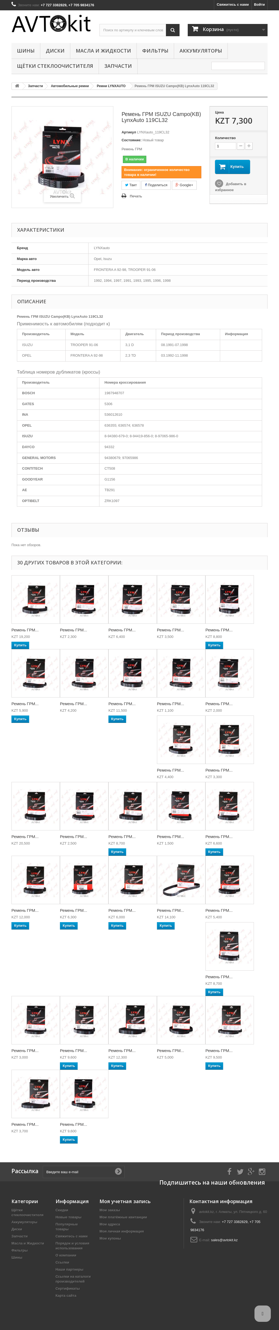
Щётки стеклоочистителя (55, 66)
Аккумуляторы (201, 50)
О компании (66, 1255)
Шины (26, 50)
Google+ (184, 185)
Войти (259, 4)
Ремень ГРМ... (25, 630)
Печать (136, 196)
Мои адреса (109, 1224)
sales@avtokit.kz (224, 1240)
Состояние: (131, 140)
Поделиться (156, 185)
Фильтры (155, 50)
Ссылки (62, 1262)
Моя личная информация (121, 1231)
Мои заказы (109, 1210)
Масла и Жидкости (103, 50)
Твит (131, 185)
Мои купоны (110, 1238)
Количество (225, 138)
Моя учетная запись (125, 1201)
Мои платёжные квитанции (123, 1217)
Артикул (129, 132)
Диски (55, 50)
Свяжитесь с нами (233, 4)
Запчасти (118, 66)
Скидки (62, 1210)
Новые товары (69, 1217)
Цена (219, 112)
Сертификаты (68, 1288)
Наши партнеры (69, 1269)
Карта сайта (66, 1296)
